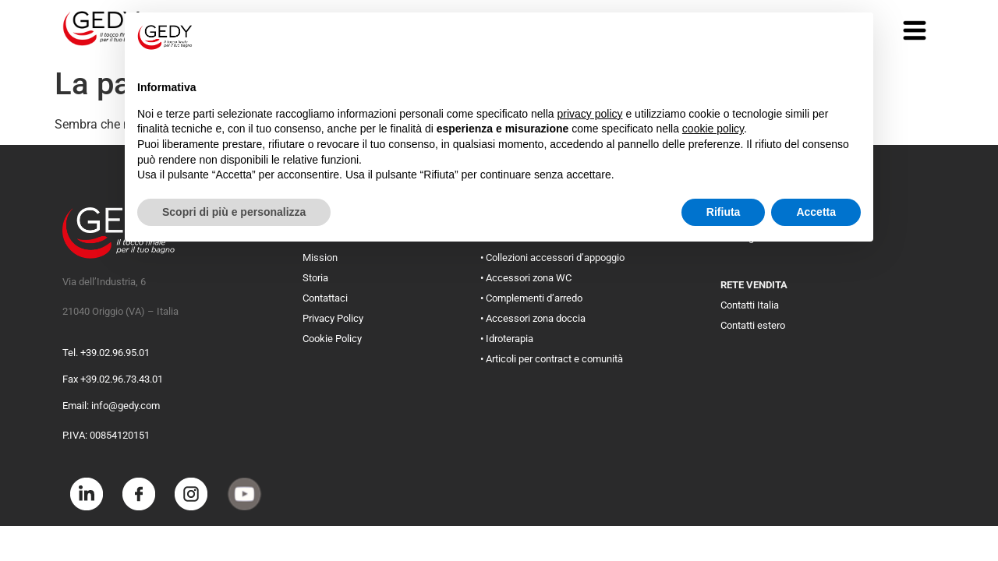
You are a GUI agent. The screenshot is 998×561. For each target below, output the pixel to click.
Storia (315, 278)
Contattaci (325, 298)
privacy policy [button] (590, 114)
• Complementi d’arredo (531, 298)
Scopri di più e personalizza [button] (234, 212)
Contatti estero (752, 325)
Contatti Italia (749, 305)
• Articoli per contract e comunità (551, 359)
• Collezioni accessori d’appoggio (552, 257)
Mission (320, 257)
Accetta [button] (816, 212)
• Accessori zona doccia (533, 318)
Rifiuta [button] (723, 212)
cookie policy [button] (713, 128)
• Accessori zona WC (526, 278)
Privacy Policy (333, 318)
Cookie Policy (332, 338)
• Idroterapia (506, 338)
